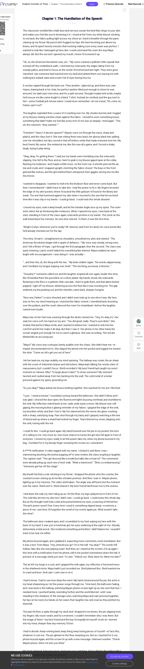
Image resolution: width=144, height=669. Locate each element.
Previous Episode (113, 4)
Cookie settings (119, 663)
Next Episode (136, 4)
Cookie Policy (92, 662)
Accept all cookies (119, 656)
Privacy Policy (19, 665)
